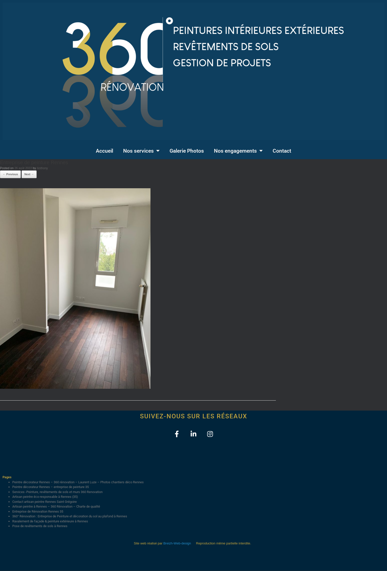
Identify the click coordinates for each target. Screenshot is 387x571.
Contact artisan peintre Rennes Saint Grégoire (44, 502)
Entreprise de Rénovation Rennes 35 (37, 512)
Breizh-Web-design (177, 543)
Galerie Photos (187, 151)
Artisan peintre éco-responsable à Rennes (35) (45, 497)
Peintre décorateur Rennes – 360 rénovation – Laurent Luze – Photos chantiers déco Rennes (78, 482)
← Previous (10, 174)
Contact (282, 151)
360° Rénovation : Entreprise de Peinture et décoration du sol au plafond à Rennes (69, 516)
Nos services (141, 151)
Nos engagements (238, 151)
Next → (29, 174)
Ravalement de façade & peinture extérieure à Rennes (50, 521)
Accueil (104, 151)
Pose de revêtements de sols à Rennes (39, 526)
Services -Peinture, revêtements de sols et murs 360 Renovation (57, 492)
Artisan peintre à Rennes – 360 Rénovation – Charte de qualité (56, 507)
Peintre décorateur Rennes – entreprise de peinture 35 (50, 487)
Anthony (42, 168)
